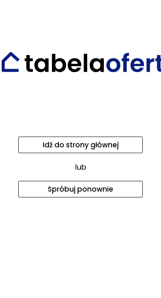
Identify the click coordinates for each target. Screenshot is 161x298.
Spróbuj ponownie (80, 189)
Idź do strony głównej (81, 145)
